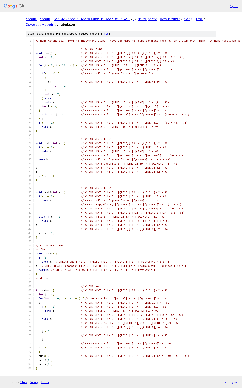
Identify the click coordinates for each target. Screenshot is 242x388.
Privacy (34, 382)
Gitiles (23, 382)
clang (188, 19)
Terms (45, 382)
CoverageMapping (41, 24)
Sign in (234, 6)
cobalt (31, 19)
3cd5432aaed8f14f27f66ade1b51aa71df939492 (92, 19)
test (199, 19)
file (105, 33)
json (235, 382)
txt (225, 382)
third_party (147, 19)
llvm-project (170, 19)
